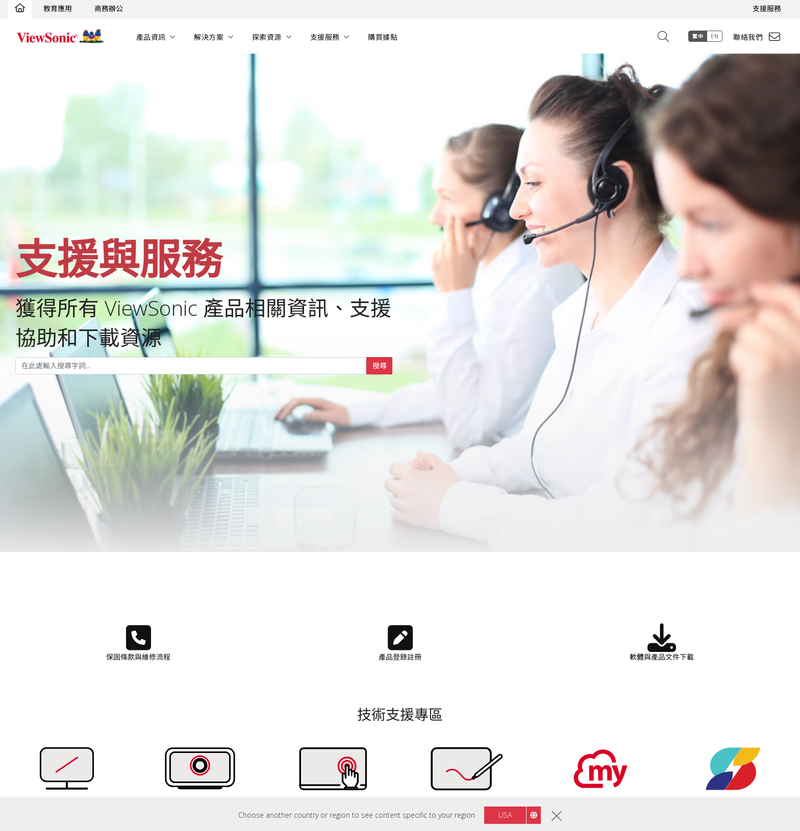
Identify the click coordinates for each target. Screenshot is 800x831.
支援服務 (767, 8)
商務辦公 (108, 8)
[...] (190, 365)
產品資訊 (152, 37)
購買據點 (384, 37)
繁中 (696, 36)
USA (505, 815)
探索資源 (268, 37)
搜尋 (379, 365)
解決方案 (211, 37)
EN (713, 36)
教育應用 (57, 8)
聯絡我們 (746, 37)
